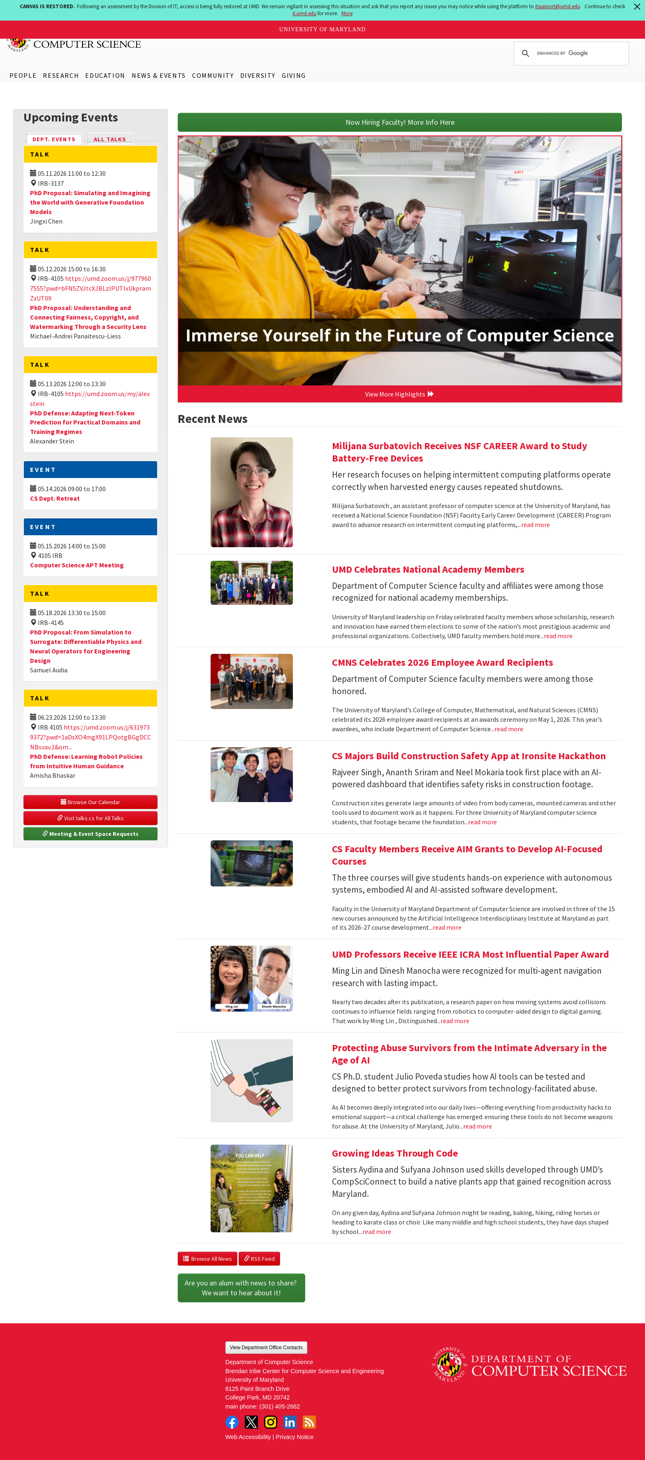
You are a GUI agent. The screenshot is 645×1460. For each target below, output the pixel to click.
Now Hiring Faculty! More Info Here (400, 122)
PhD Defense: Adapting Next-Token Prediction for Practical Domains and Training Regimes (85, 422)
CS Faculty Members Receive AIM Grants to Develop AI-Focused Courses (467, 855)
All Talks (110, 139)
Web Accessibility (248, 1437)
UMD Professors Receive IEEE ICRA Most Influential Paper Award (470, 954)
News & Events (159, 75)
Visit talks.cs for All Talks (90, 818)
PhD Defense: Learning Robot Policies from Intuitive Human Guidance (86, 761)
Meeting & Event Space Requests (90, 833)
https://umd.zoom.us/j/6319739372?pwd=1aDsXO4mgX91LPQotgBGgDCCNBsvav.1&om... (90, 737)
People (23, 75)
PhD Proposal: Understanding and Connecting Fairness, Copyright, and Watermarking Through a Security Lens (88, 317)
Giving (294, 75)
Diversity (258, 75)
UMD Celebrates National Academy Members (428, 569)
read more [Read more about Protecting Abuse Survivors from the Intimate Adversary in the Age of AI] (477, 1126)
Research (61, 75)
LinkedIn (290, 1422)
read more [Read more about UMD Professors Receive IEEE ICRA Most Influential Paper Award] (455, 1021)
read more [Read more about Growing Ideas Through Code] (376, 1231)
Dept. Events (57, 138)
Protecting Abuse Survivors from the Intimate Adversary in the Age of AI (469, 1053)
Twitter (251, 1422)
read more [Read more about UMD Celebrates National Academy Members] (558, 636)
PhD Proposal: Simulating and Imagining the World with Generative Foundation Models (90, 202)
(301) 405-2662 (280, 1406)
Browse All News (207, 1258)
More (347, 13)
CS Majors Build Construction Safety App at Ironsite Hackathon (469, 755)
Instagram (270, 1422)
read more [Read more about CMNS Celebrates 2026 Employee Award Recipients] (508, 729)
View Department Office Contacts (266, 1347)
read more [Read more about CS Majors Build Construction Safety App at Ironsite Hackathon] (482, 822)
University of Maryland (322, 29)
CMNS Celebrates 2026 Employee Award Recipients (442, 662)
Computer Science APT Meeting (77, 565)
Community (213, 75)
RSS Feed (259, 1258)
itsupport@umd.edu (557, 6)
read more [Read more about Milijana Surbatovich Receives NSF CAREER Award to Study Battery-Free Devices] (535, 524)
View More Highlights (399, 394)
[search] (570, 53)
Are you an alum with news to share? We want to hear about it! (241, 1287)
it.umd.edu (304, 13)
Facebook (232, 1422)
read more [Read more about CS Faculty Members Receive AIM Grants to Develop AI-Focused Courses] (447, 927)
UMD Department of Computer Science (74, 40)
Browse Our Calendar (90, 802)
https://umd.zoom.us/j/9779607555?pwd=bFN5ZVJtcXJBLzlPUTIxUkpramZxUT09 (90, 288)
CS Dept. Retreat (55, 498)
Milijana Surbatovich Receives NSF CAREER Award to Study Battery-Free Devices (459, 451)
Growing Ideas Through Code (395, 1153)
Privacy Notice (294, 1437)
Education (105, 75)
